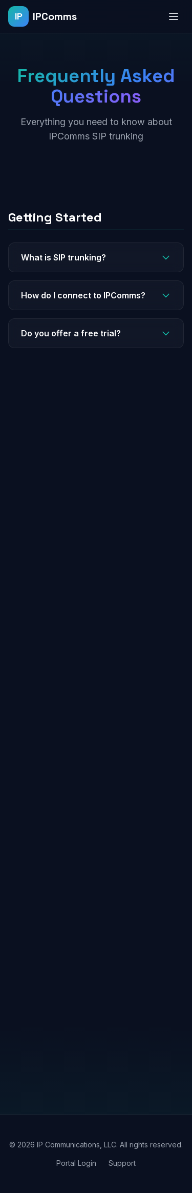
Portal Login (76, 1163)
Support (122, 1163)
